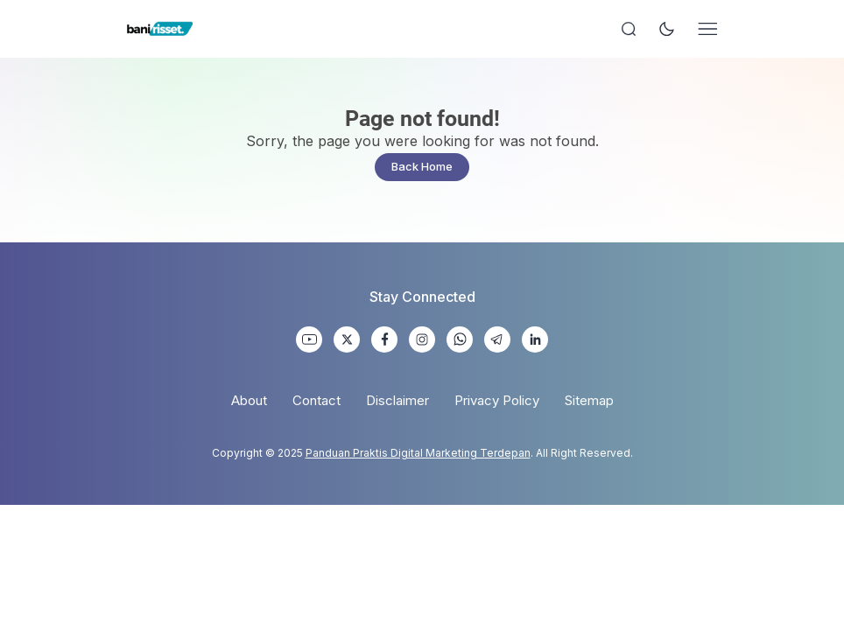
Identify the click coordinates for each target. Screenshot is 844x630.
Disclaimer (397, 400)
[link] (309, 339)
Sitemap (589, 400)
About (249, 400)
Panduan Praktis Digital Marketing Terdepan (418, 452)
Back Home (422, 166)
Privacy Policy (496, 400)
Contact (316, 400)
